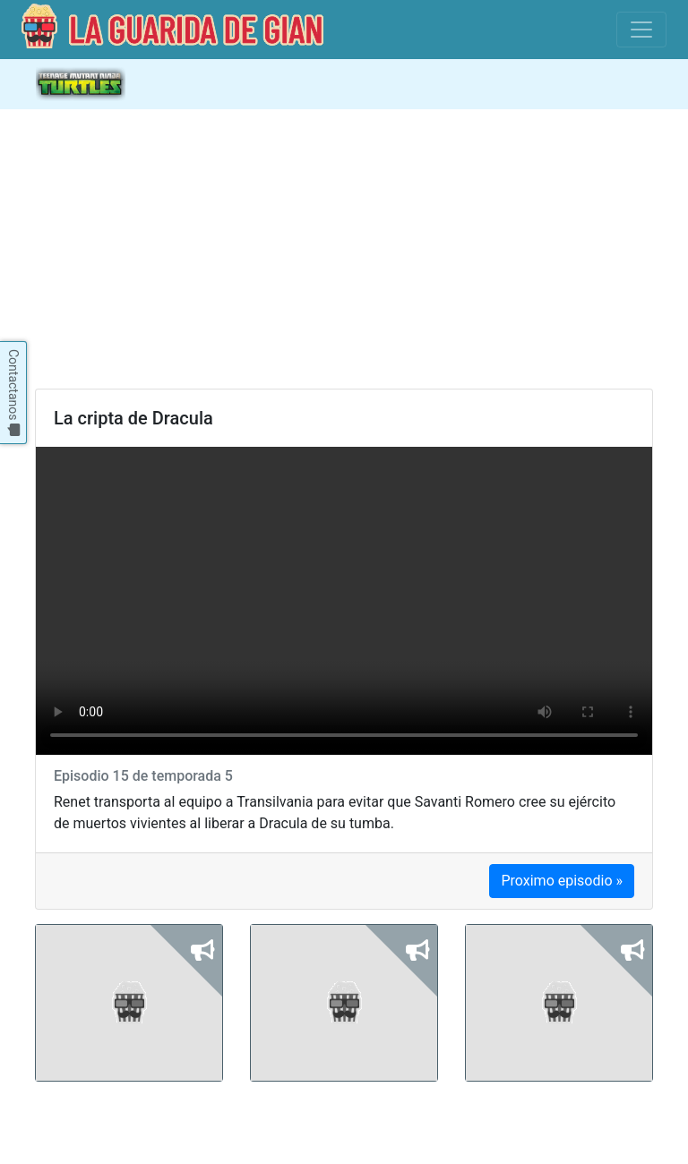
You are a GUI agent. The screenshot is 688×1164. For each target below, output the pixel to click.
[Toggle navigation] (641, 29)
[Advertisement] (344, 249)
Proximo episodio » (562, 880)
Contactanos (13, 392)
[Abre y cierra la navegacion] (641, 84)
